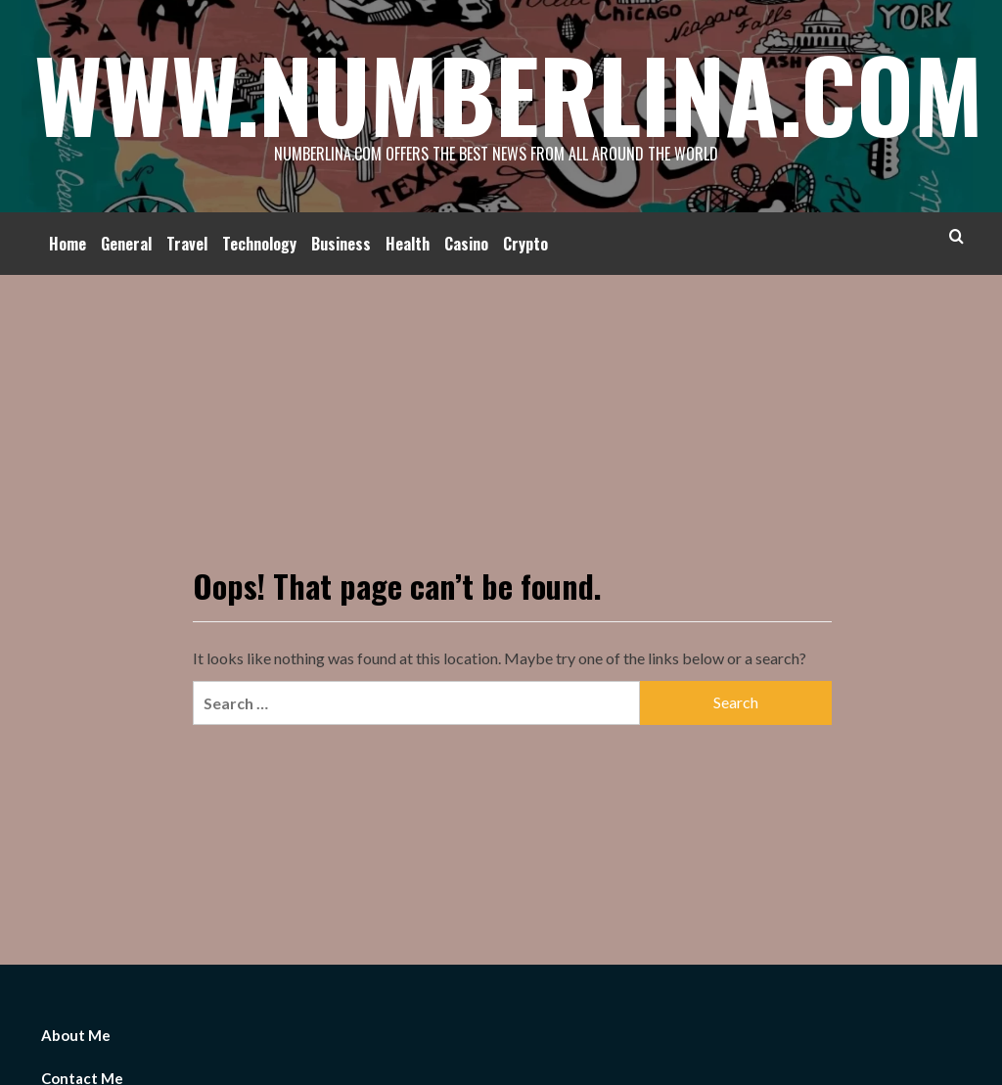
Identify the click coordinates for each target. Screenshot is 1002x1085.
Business (341, 243)
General (126, 243)
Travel (186, 243)
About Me (76, 1035)
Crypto (525, 243)
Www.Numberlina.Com (508, 93)
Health (408, 243)
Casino (466, 243)
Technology (259, 243)
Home (67, 243)
